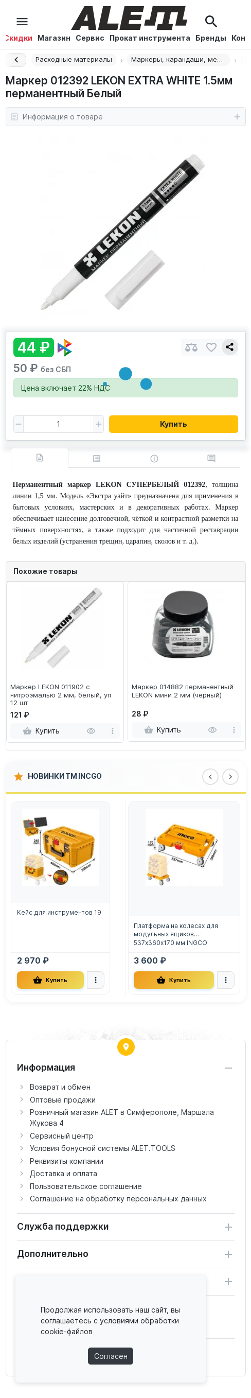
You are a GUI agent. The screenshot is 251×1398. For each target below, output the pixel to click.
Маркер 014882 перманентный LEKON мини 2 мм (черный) (183, 691)
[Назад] (16, 60)
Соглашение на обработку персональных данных (118, 1198)
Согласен (111, 1356)
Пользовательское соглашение (86, 1186)
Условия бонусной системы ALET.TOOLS (102, 1148)
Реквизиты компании (66, 1161)
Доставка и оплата (63, 1173)
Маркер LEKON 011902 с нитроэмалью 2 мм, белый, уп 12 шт (60, 695)
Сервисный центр (62, 1135)
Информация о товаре (126, 116)
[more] (113, 731)
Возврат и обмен (60, 1086)
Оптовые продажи (63, 1099)
